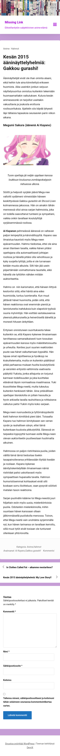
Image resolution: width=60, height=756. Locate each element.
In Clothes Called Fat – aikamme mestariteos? (29, 567)
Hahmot (15, 48)
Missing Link (14, 22)
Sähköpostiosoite (12, 666)
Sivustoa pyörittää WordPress (19, 743)
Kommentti (9, 611)
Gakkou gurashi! (33, 550)
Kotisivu (7, 680)
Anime (6, 48)
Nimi (6, 651)
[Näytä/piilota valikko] (55, 24)
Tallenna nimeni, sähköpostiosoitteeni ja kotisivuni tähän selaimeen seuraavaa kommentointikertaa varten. (28, 702)
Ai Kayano (20, 550)
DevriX (30, 747)
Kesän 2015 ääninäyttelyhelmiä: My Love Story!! (27, 577)
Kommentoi (48, 550)
